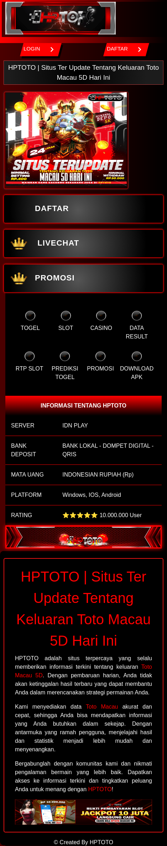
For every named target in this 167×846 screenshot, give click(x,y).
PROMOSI (41, 278)
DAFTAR (38, 209)
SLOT (65, 320)
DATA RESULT (137, 325)
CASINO (101, 320)
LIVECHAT (43, 243)
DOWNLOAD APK (136, 365)
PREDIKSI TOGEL (65, 365)
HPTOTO (100, 789)
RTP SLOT (29, 361)
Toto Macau (102, 707)
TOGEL (30, 320)
